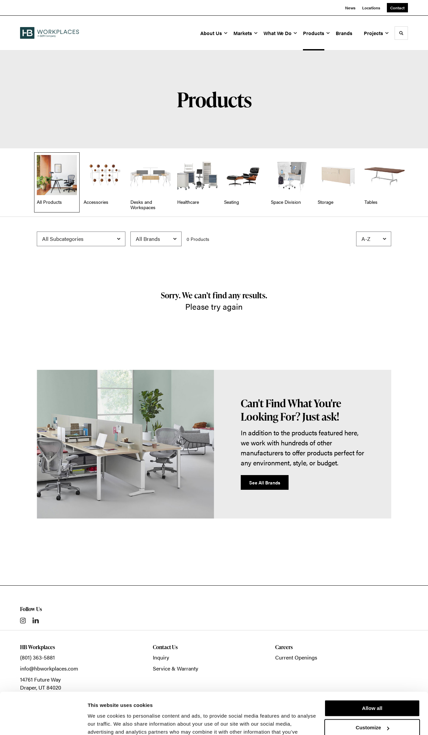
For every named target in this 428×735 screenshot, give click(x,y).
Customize (372, 691)
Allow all (372, 672)
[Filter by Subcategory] (81, 239)
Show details (103, 722)
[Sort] (373, 239)
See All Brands (264, 482)
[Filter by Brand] (156, 239)
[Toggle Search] (401, 33)
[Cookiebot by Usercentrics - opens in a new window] (43, 722)
